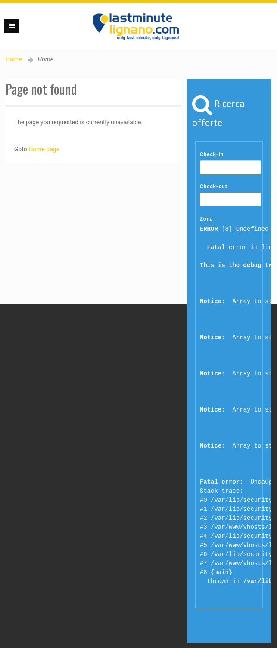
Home (14, 59)
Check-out (213, 187)
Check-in (212, 154)
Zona (206, 219)
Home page (43, 149)
